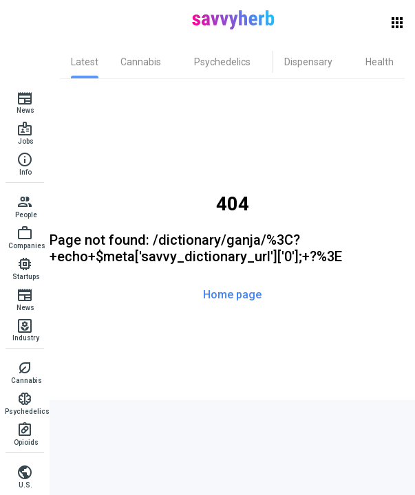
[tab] (84, 61)
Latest (84, 61)
